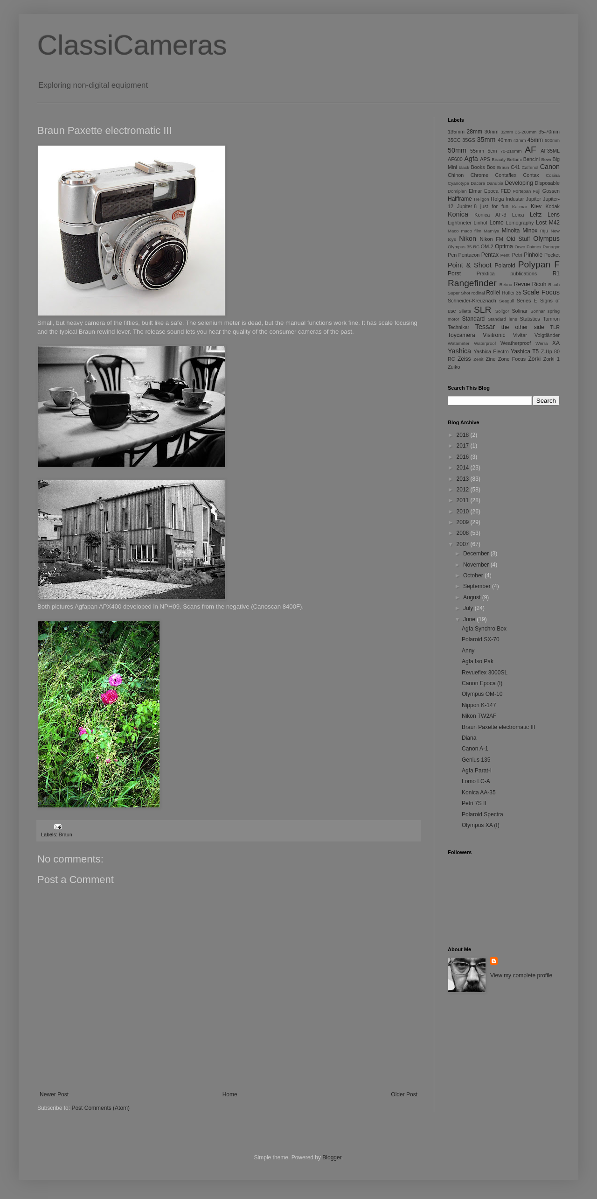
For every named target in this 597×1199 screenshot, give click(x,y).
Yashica (459, 351)
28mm (474, 131)
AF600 (455, 159)
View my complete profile (521, 975)
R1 (556, 273)
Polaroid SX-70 (481, 639)
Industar (515, 199)
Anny (468, 650)
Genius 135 (476, 760)
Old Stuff (518, 239)
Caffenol (530, 167)
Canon (550, 166)
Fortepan (522, 191)
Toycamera (461, 335)
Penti (505, 255)
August (472, 597)
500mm (552, 140)
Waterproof (485, 343)
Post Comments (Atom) (100, 1108)
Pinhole (533, 255)
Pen (452, 255)
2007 (464, 544)
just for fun (494, 206)
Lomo (497, 222)
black (464, 167)
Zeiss (464, 359)
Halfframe (460, 199)
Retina (506, 284)
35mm (486, 139)
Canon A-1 (475, 748)
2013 (464, 479)
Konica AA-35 (479, 792)
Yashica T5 (525, 351)
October (474, 575)
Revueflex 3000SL (484, 672)
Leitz (535, 214)
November (477, 564)
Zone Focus (512, 359)
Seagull (506, 300)
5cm (492, 151)
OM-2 (487, 246)
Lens (554, 214)
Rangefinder (472, 283)
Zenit (478, 359)
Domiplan (457, 191)
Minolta (511, 230)
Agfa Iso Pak (477, 661)
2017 (464, 445)
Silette (465, 311)
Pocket (552, 255)
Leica (518, 214)
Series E (527, 300)
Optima (504, 246)
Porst (454, 273)
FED (506, 191)
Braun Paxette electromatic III (498, 727)
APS (485, 159)
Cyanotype (458, 183)
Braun (65, 834)
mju (544, 230)
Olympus (546, 238)
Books (478, 167)
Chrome (479, 175)
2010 (464, 511)
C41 (515, 167)
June (470, 619)
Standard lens (502, 319)
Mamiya (492, 230)
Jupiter (533, 199)
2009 (464, 522)
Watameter (459, 343)
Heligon (481, 199)
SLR (482, 310)
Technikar (458, 327)
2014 (464, 467)
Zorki (534, 359)
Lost (541, 222)
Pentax (490, 255)
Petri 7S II (474, 803)
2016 (464, 457)
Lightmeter (460, 222)
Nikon (467, 238)
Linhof (480, 222)
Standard (473, 319)
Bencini (531, 159)
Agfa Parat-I (477, 770)
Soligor (502, 311)
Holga (497, 199)
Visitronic (494, 335)
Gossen (551, 191)
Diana (469, 738)
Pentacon (469, 255)
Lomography (520, 222)
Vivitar (520, 335)
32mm (506, 131)
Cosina (553, 175)
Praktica (486, 273)
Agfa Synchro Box (484, 628)
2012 (464, 489)
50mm (457, 150)
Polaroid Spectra (482, 814)
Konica (458, 214)
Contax (531, 175)
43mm (520, 140)
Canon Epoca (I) (482, 683)
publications (523, 273)
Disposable (547, 183)
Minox (529, 230)
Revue (522, 284)
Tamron (551, 319)
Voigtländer (547, 335)
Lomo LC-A (476, 781)
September (477, 586)
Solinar (520, 311)
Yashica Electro (490, 351)
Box (490, 167)
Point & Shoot (470, 265)
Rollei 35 (511, 292)
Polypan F (539, 264)
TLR (555, 327)
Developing (519, 183)
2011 (464, 500)
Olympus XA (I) (481, 825)
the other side (522, 327)
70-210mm (511, 151)
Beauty (499, 159)
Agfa (471, 158)
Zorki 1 (551, 359)
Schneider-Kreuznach (472, 300)
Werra (541, 343)
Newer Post (54, 1094)
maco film (471, 230)
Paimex (534, 246)
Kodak (552, 206)
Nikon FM (491, 239)
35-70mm (549, 131)
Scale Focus (541, 292)
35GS (468, 140)
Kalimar (520, 206)
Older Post (404, 1094)
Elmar (475, 191)
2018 (464, 435)
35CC (454, 140)
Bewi (546, 159)
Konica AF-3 (490, 214)
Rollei (493, 292)
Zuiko (454, 367)
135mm (456, 131)
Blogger (331, 1157)
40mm (505, 140)
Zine (491, 359)
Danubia (494, 183)
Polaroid (505, 265)
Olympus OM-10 (482, 694)
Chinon (456, 175)
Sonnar (537, 311)
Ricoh (539, 284)
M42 (554, 222)
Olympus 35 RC (463, 246)
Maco (453, 230)
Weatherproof (515, 343)
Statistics (530, 319)
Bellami (514, 159)
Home (229, 1094)
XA (556, 343)
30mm (492, 131)
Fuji (536, 191)
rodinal (478, 292)
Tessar (485, 326)
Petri (517, 255)
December (477, 553)
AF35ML (550, 151)
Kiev (536, 206)
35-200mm (525, 131)
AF (530, 149)
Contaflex (505, 175)
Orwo (519, 246)
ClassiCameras (132, 45)
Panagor (551, 246)
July (469, 608)
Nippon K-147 (479, 705)
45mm (535, 140)
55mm (477, 151)
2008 (464, 533)
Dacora (478, 183)
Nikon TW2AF (479, 716)
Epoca (491, 191)
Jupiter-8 (467, 206)
